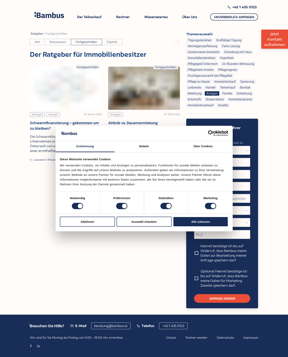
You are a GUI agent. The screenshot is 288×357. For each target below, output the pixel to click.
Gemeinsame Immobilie (203, 52)
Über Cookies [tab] (203, 146)
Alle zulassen (200, 221)
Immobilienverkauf (200, 105)
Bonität (245, 87)
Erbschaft (194, 99)
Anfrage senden (222, 298)
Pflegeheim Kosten (201, 69)
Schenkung (244, 93)
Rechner (123, 17)
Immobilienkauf (225, 81)
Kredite (223, 105)
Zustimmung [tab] (85, 146)
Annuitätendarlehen (201, 58)
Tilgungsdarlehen (200, 40)
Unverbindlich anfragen (234, 17)
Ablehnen (87, 221)
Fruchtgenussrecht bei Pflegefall (210, 75)
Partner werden (196, 337)
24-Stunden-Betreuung (238, 63)
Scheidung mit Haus (237, 52)
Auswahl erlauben (144, 221)
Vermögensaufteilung (202, 46)
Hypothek (226, 58)
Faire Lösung (231, 46)
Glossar (171, 337)
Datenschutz (225, 337)
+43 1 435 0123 (244, 7)
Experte (112, 42)
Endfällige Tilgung (228, 40)
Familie (227, 93)
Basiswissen (58, 42)
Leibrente (194, 87)
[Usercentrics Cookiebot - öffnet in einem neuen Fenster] (211, 133)
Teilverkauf (227, 87)
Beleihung (195, 93)
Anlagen (212, 93)
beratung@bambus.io (110, 326)
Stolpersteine (215, 99)
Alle (37, 42)
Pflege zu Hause (199, 81)
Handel (210, 87)
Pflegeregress (227, 69)
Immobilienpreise (240, 99)
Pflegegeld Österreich (203, 63)
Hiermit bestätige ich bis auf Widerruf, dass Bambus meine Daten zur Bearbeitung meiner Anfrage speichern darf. (220, 253)
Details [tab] (144, 146)
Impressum (250, 337)
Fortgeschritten (86, 42)
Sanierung (247, 81)
